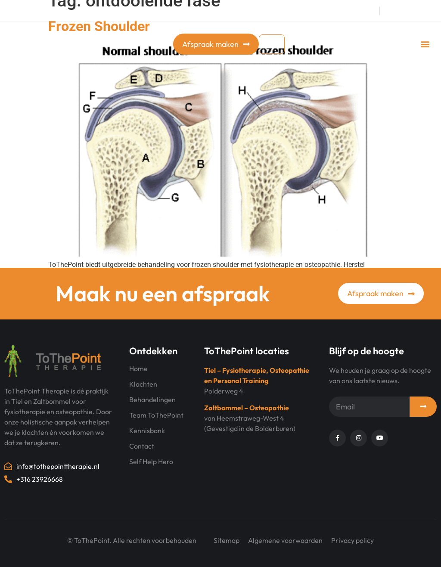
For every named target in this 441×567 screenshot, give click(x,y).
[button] (425, 44)
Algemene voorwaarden (285, 540)
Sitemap (226, 540)
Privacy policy (352, 540)
